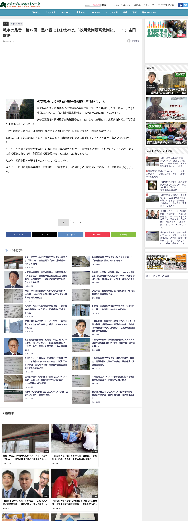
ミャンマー (95, 12)
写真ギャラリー (149, 12)
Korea (116, 5)
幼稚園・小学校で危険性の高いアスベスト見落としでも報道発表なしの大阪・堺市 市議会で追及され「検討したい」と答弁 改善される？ (173, 237)
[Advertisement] (71, 74)
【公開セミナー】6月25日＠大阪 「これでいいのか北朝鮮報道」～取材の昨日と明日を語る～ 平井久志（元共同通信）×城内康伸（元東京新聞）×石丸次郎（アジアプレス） (173, 219)
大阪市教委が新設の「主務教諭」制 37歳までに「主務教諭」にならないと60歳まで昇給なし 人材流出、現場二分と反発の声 (173, 200)
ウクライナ (66, 12)
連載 (125, 12)
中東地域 (81, 12)
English (126, 5)
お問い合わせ (21, 517)
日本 (6, 23)
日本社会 (36, 12)
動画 (134, 12)
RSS (12, 517)
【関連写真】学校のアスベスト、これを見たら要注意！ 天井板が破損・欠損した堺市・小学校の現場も (166, 174)
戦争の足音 (17, 24)
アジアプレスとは (165, 5)
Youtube (137, 5)
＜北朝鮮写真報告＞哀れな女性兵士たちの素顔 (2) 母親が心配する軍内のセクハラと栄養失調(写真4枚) (173, 186)
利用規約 (4, 517)
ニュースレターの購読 (157, 276)
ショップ (149, 5)
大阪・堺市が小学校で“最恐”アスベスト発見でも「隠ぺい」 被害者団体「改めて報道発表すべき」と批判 (173, 162)
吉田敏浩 (135, 41)
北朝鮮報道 (50, 12)
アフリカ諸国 (111, 12)
